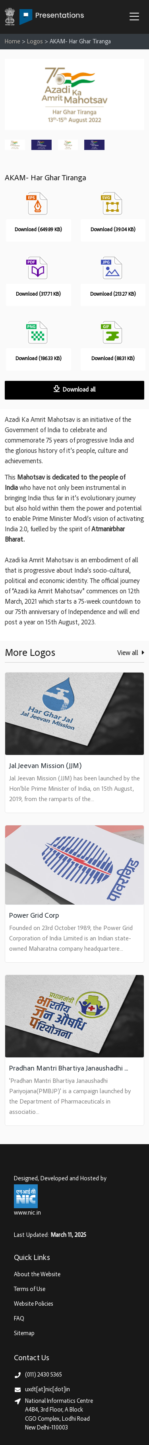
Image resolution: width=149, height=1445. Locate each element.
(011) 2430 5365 (43, 1375)
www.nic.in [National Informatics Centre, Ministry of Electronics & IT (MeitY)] (27, 1213)
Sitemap (24, 1334)
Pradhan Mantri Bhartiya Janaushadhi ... (68, 1069)
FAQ (19, 1319)
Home (12, 42)
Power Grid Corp (34, 916)
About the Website (37, 1275)
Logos (35, 42)
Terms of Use (29, 1290)
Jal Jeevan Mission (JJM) (45, 766)
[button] (136, 17)
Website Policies (33, 1304)
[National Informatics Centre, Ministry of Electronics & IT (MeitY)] (26, 1196)
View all (130, 653)
